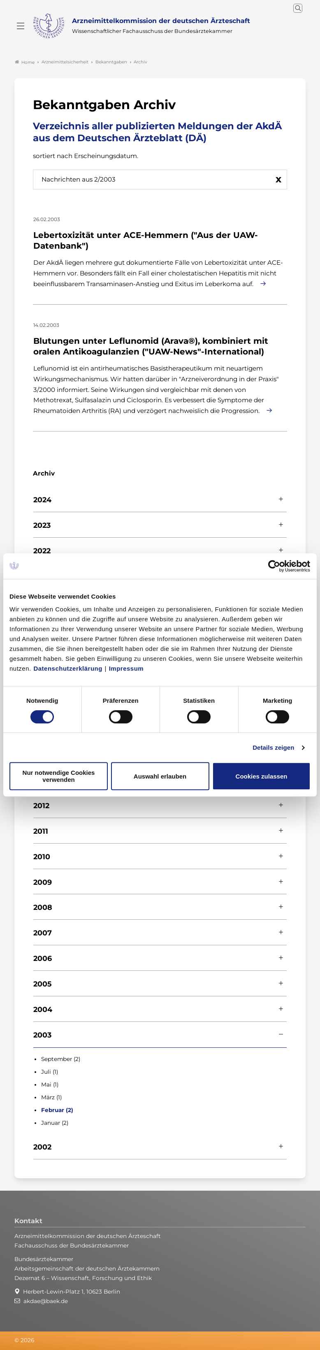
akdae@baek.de (45, 1299)
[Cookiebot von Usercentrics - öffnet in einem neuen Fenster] (275, 566)
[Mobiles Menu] (20, 25)
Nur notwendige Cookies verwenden (59, 776)
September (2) (60, 1057)
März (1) (51, 1095)
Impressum (126, 668)
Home (25, 60)
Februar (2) (57, 1108)
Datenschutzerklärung (67, 668)
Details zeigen (273, 747)
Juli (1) (49, 1070)
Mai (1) (49, 1083)
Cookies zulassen (262, 776)
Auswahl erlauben (160, 776)
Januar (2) (54, 1121)
